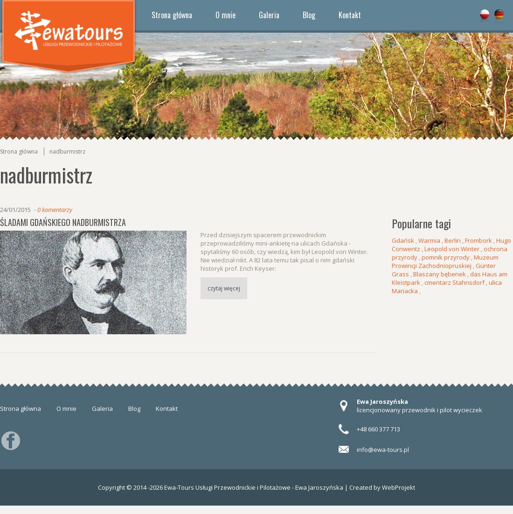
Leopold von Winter (451, 249)
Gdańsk (403, 240)
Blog (309, 15)
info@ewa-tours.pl (383, 449)
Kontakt (350, 15)
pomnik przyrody (446, 257)
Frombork (478, 240)
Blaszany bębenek (439, 274)
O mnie (225, 15)
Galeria (269, 15)
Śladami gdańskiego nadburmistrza (63, 222)
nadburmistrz (67, 151)
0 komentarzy (54, 209)
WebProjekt (398, 487)
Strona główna (172, 15)
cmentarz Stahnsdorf (454, 282)
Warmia (429, 240)
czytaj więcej (224, 288)
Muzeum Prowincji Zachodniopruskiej (445, 261)
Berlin (452, 240)
